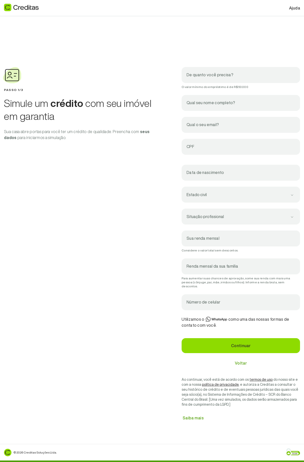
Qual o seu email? (203, 125)
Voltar (241, 363)
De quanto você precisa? (210, 75)
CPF (190, 147)
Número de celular (203, 302)
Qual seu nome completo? (211, 103)
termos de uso (261, 379)
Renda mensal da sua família (212, 266)
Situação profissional (205, 217)
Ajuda (294, 8)
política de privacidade (220, 384)
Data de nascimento (205, 172)
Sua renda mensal (203, 238)
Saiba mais (193, 418)
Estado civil (197, 195)
